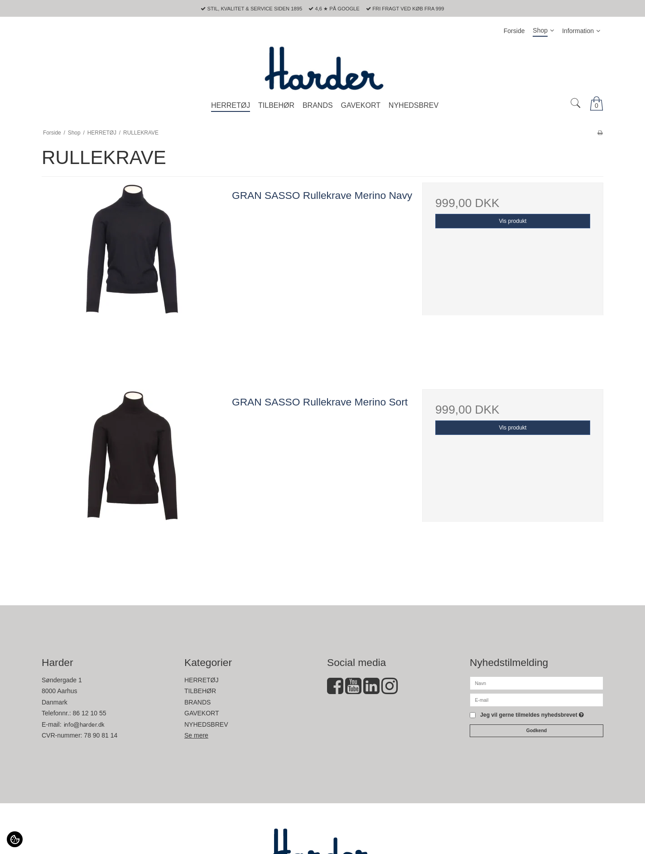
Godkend (536, 730)
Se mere (196, 735)
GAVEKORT (201, 713)
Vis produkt (512, 221)
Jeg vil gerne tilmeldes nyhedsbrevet (532, 715)
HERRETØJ (201, 680)
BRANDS (197, 702)
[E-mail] (536, 699)
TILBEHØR (200, 691)
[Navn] (536, 682)
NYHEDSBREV (206, 724)
